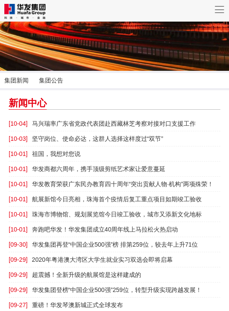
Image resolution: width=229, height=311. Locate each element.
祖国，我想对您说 (45, 153)
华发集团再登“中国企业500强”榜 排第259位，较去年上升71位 (103, 244)
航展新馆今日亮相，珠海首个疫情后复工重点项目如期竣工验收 (105, 199)
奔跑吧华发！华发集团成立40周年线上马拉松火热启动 (93, 229)
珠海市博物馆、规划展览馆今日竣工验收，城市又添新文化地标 (105, 214)
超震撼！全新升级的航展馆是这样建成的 (75, 274)
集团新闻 (16, 80)
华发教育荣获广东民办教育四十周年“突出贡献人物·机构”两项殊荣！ (111, 184)
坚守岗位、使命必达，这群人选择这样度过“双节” (86, 138)
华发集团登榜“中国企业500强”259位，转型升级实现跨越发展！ (105, 289)
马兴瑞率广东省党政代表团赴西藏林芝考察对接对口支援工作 (102, 123)
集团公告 (51, 80)
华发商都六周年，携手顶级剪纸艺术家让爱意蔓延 (87, 168)
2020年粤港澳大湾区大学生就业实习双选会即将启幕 (91, 259)
